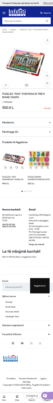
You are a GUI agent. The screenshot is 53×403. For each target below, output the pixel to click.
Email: (5, 280)
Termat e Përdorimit (28, 378)
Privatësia (11, 378)
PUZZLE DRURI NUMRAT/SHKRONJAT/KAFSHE (39, 179)
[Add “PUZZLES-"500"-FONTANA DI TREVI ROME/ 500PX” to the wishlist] (47, 83)
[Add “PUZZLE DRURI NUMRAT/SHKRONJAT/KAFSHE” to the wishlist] (42, 167)
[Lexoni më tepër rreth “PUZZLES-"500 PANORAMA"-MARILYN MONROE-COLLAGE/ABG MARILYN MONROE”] (5, 167)
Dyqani (13, 30)
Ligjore (43, 378)
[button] (47, 76)
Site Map (26, 382)
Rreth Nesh (11, 307)
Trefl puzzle (8, 102)
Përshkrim (26, 122)
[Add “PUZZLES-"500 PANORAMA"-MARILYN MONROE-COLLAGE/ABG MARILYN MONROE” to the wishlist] (16, 167)
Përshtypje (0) (26, 131)
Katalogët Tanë (12, 316)
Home (4, 30)
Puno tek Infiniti (12, 312)
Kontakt (9, 302)
